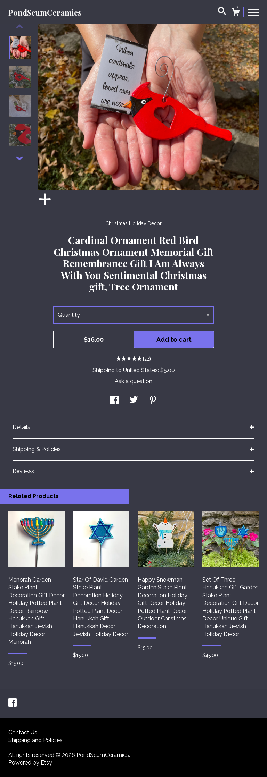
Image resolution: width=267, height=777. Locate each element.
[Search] (222, 12)
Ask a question (133, 381)
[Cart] (236, 13)
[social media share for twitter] (134, 400)
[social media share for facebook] (114, 400)
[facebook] (12, 703)
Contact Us (22, 732)
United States (140, 370)
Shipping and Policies (35, 740)
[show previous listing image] (19, 26)
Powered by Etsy (30, 762)
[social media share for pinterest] (153, 400)
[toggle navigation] (253, 12)
